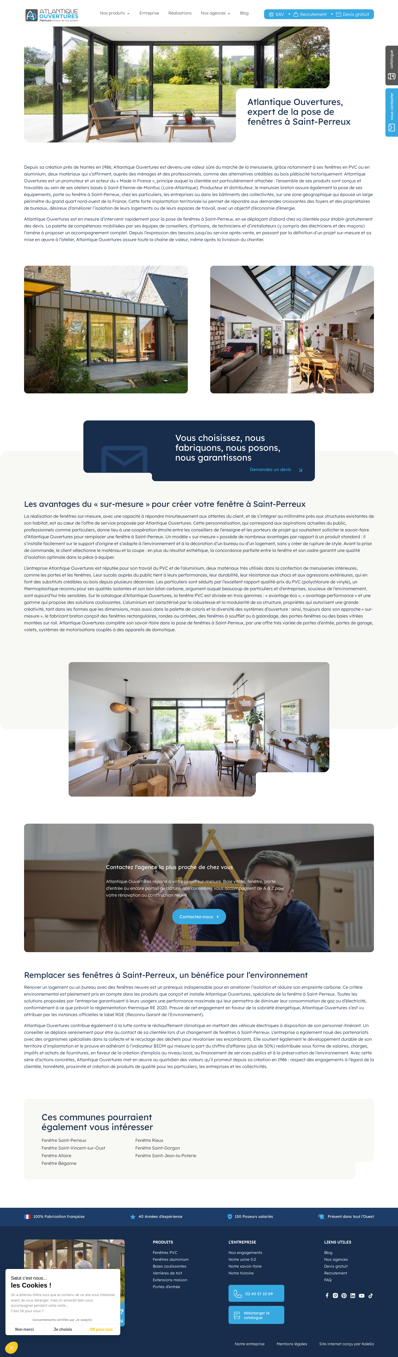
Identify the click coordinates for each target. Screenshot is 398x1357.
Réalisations (180, 13)
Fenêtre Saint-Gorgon (157, 1148)
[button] (11, 1347)
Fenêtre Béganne (59, 1163)
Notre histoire (241, 1273)
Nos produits (112, 13)
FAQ (328, 1279)
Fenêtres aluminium (171, 1259)
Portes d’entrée (166, 1286)
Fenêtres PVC (165, 1252)
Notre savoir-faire (245, 1266)
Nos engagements (245, 1252)
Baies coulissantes (169, 1266)
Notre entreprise (250, 1343)
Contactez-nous (196, 916)
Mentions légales (292, 1343)
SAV (280, 14)
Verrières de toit (167, 1273)
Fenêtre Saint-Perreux (64, 1140)
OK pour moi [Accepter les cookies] (101, 1329)
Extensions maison (170, 1279)
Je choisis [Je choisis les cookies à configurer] (63, 1329)
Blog (244, 13)
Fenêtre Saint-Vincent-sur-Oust (73, 1148)
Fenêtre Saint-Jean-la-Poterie (165, 1155)
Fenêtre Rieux (149, 1140)
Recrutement (313, 14)
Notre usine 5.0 (242, 1259)
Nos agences (213, 13)
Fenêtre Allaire (56, 1155)
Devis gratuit (356, 14)
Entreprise (149, 13)
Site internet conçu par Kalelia (346, 1343)
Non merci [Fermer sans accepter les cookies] (24, 1329)
